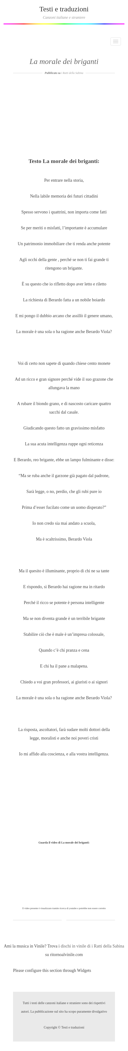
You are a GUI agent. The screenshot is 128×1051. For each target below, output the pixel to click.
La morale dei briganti (64, 61)
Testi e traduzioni (64, 9)
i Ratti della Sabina (72, 73)
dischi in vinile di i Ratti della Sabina (92, 946)
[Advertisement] (64, 118)
